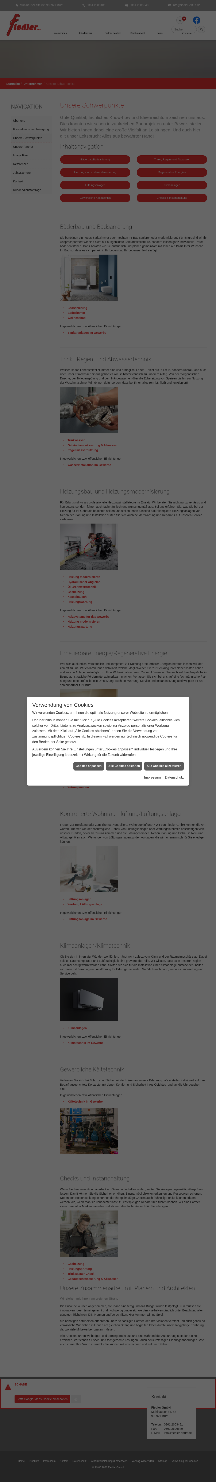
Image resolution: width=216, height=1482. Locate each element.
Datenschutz (174, 541)
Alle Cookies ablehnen (124, 530)
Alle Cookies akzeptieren (164, 530)
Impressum (152, 541)
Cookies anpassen (89, 530)
